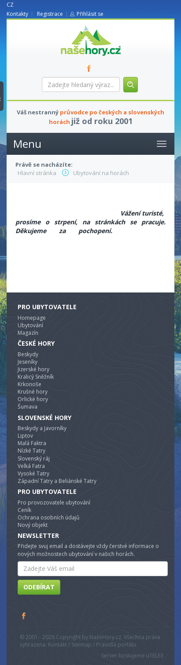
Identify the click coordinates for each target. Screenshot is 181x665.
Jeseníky (27, 361)
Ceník (24, 510)
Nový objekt (33, 525)
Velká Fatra (31, 466)
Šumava (27, 406)
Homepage (32, 318)
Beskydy (28, 354)
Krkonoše (29, 384)
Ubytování (30, 325)
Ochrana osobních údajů (48, 517)
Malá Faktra (32, 443)
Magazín (28, 332)
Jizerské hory (33, 369)
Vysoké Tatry (33, 473)
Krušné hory (33, 391)
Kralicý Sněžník (36, 376)
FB (90, 68)
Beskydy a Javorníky (42, 428)
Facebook (24, 615)
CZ (10, 4)
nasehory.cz (75, 25)
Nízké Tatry (31, 450)
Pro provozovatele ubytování (54, 502)
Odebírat (39, 587)
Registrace (50, 14)
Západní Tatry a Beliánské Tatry (57, 481)
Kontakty (17, 14)
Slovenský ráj (34, 458)
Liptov (25, 435)
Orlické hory (33, 399)
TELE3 (156, 655)
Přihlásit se (90, 14)
